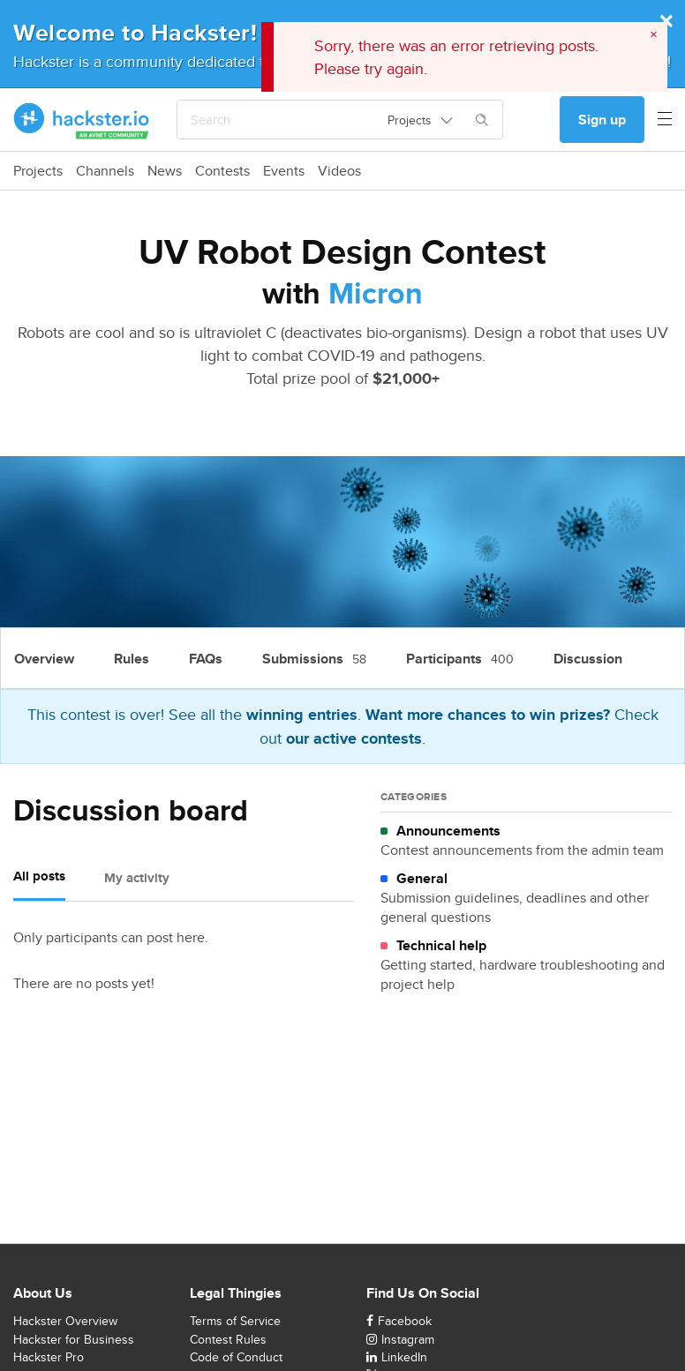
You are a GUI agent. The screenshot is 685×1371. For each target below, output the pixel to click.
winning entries (302, 714)
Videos (339, 171)
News (164, 171)
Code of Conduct (236, 1357)
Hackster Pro (48, 1357)
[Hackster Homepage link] (81, 120)
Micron (375, 293)
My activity (136, 878)
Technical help (441, 945)
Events (284, 171)
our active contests (354, 738)
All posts (39, 876)
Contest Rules (228, 1339)
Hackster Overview (65, 1321)
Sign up (602, 119)
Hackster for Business (73, 1339)
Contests (222, 171)
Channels (105, 171)
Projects (38, 171)
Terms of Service (235, 1321)
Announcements (448, 831)
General (422, 878)
